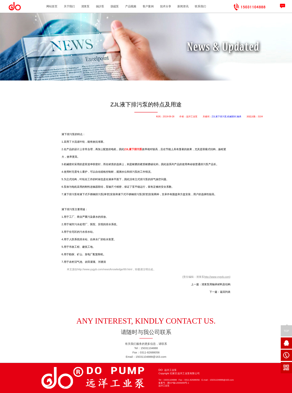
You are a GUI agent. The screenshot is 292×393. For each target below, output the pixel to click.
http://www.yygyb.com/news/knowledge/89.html (104, 269)
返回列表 (225, 291)
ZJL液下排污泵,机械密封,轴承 (227, 116)
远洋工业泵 (163, 386)
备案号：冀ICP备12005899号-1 (173, 383)
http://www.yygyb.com (217, 276)
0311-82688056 (193, 380)
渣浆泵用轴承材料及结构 (216, 284)
